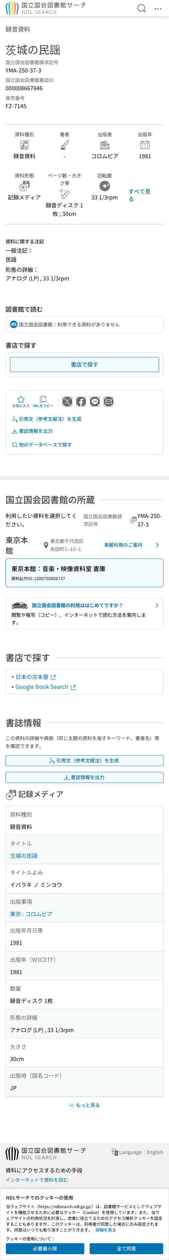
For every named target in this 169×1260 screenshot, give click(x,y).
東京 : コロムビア (31, 914)
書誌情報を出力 (32, 431)
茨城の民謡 (23, 855)
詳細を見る (105, 1230)
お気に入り (21, 401)
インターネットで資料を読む (36, 1179)
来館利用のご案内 (132, 545)
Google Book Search (46, 686)
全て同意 (126, 1248)
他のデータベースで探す (41, 444)
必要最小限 (45, 1248)
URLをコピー (43, 401)
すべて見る (139, 195)
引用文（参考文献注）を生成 (46, 419)
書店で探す (84, 364)
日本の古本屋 (36, 676)
